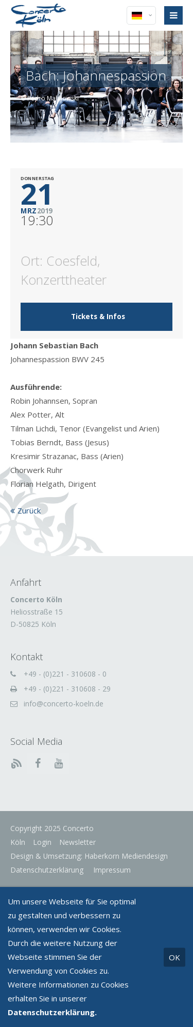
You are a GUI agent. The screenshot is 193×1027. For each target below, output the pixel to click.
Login (42, 842)
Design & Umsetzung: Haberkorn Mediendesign (89, 856)
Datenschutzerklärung (46, 870)
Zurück (29, 510)
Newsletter (77, 842)
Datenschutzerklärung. (52, 1012)
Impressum (111, 870)
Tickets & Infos (98, 316)
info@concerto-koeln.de (63, 703)
